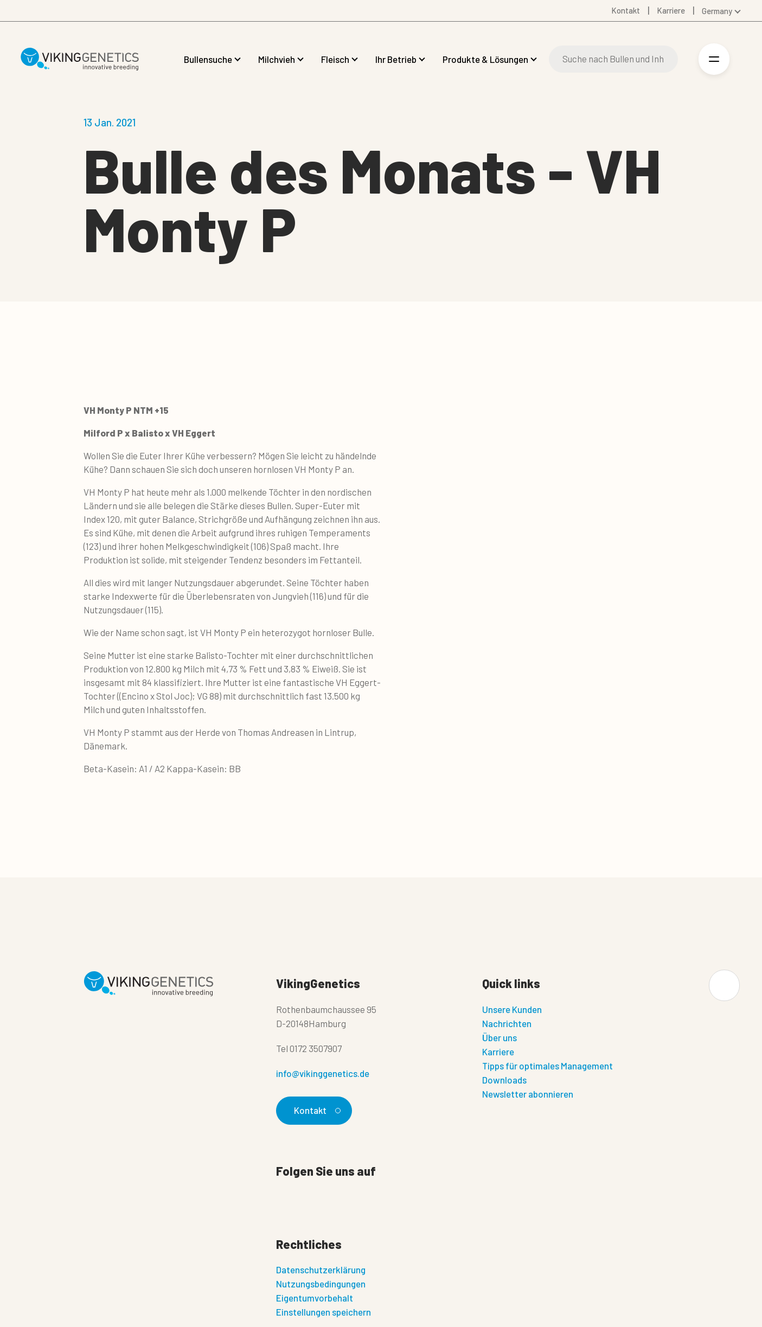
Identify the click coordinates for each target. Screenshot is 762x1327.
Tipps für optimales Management (547, 1065)
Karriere (498, 1051)
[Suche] (613, 59)
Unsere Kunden (512, 1009)
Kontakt (316, 1110)
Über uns (499, 1037)
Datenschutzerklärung (321, 1270)
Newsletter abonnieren (527, 1093)
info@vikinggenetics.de (322, 1073)
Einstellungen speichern (323, 1312)
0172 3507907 (316, 1048)
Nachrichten (507, 1023)
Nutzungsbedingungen (321, 1284)
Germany (717, 11)
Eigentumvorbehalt (314, 1298)
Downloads (504, 1079)
